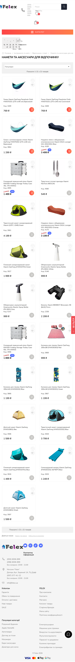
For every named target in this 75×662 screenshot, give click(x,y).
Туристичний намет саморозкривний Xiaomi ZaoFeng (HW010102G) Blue (55, 428)
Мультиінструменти (47, 636)
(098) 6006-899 (29, 13)
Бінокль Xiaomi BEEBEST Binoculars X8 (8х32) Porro (56, 306)
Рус (40, 11)
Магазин (43, 600)
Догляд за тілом (8, 636)
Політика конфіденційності (50, 615)
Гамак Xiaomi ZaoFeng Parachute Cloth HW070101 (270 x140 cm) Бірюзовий (18, 101)
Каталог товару (45, 604)
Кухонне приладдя (47, 644)
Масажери (6, 640)
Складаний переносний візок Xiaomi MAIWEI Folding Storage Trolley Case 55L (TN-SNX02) (17, 348)
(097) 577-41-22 (14, 576)
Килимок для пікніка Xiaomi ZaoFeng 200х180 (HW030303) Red (55, 347)
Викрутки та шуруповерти (50, 632)
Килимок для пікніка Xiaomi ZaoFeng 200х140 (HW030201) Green (55, 388)
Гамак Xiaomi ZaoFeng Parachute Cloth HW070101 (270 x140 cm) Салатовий (56, 101)
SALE (4, 608)
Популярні (37, 67)
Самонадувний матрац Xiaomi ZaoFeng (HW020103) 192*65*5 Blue (56, 469)
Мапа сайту (44, 611)
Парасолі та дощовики (48, 640)
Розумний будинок (10, 624)
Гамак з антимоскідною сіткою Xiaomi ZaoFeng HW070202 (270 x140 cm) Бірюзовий (18, 142)
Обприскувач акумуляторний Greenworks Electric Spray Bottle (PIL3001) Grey (15, 307)
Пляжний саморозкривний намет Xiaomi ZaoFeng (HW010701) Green (17, 266)
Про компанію (45, 592)
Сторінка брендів (46, 608)
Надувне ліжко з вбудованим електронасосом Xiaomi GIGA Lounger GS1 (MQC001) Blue (56, 142)
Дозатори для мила (10, 647)
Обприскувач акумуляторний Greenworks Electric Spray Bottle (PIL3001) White (53, 267)
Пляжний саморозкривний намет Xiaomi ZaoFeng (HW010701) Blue (16, 469)
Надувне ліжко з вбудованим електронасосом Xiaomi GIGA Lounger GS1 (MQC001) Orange (56, 225)
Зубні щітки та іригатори (36, 536)
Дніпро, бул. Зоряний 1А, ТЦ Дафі (21, 573)
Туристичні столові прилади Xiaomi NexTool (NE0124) (54, 183)
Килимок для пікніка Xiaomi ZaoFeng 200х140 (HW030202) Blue (17, 388)
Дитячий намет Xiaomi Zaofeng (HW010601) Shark (15, 509)
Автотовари (7, 632)
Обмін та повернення (11, 596)
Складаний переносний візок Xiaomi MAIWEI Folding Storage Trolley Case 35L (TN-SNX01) (17, 184)
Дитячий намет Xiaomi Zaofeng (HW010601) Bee (15, 428)
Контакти (43, 596)
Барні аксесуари (9, 643)
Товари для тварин (21, 536)
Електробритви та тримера (50, 647)
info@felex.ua (12, 583)
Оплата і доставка (9, 600)
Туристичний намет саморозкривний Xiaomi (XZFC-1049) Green (17, 224)
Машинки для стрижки (49, 628)
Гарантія (5, 592)
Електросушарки (46, 625)
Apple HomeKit (8, 628)
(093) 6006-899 (29, 7)
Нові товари (7, 604)
